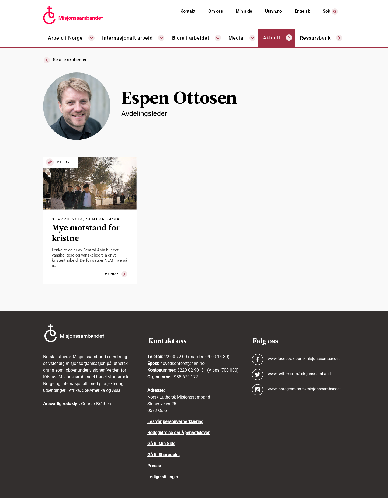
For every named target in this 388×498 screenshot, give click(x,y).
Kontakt (188, 11)
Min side (244, 11)
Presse (154, 465)
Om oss (215, 11)
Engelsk (302, 11)
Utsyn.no (273, 11)
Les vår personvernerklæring (175, 421)
